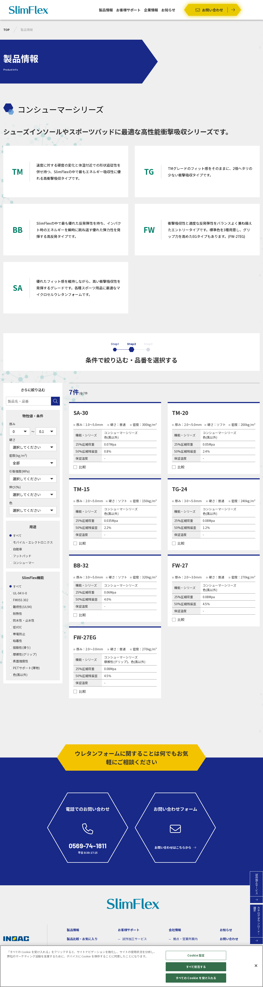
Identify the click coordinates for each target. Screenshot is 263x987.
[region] (131, 966)
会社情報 (175, 930)
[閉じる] (256, 966)
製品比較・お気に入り (82, 939)
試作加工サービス (134, 939)
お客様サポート (128, 9)
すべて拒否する (196, 967)
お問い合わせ (229, 939)
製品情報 (106, 9)
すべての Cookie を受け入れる (196, 978)
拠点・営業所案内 (185, 939)
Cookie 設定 (195, 955)
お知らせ (168, 9)
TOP (6, 29)
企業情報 (151, 9)
